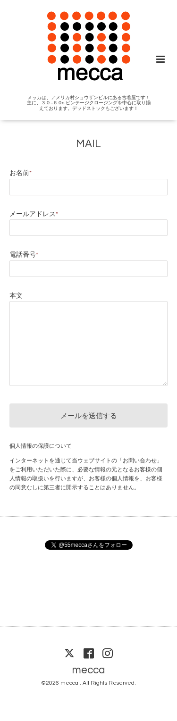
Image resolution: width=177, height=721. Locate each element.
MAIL (88, 144)
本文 (16, 296)
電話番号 (23, 255)
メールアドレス (33, 214)
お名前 (20, 173)
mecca (88, 669)
